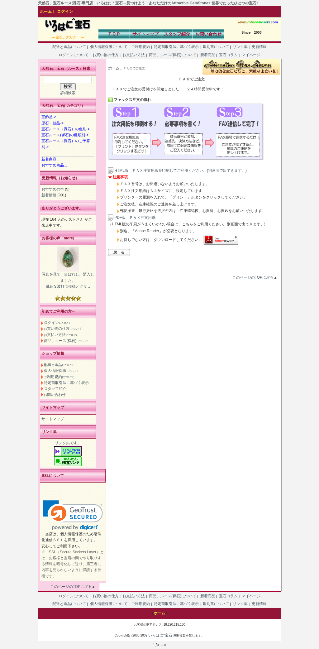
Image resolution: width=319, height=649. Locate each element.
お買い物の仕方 (105, 55)
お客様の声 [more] (58, 238)
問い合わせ (55, 394)
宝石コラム (228, 55)
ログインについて (74, 55)
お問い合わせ (208, 33)
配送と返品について (69, 47)
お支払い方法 (133, 55)
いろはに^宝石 (160, 635)
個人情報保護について (108, 47)
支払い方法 (61, 335)
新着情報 (48, 195)
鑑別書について (216, 47)
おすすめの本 (52, 189)
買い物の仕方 (63, 328)
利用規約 (59, 377)
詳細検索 (67, 93)
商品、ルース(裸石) (66, 341)
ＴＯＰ (114, 33)
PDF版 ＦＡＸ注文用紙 (131, 217)
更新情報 (259, 47)
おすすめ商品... (54, 165)
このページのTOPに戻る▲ (254, 277)
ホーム (46, 11)
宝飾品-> (48, 117)
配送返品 (59, 365)
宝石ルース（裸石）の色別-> (65, 129)
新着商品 (207, 55)
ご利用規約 (140, 47)
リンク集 (240, 47)
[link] (72, 515)
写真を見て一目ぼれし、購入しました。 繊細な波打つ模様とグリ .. (68, 280)
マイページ (250, 55)
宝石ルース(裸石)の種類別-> (64, 135)
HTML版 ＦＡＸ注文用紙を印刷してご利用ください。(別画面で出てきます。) (180, 170)
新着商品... (50, 159)
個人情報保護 (61, 370)
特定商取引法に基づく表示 (176, 47)
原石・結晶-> (52, 123)
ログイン (65, 11)
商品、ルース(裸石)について (173, 55)
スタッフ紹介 (177, 33)
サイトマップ (145, 33)
